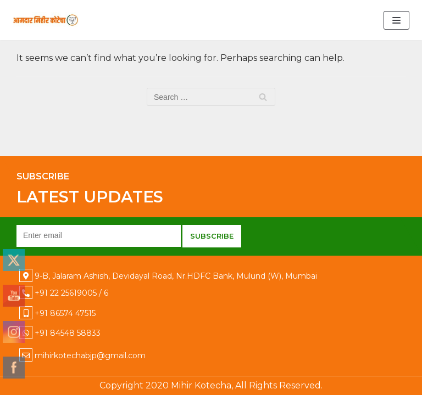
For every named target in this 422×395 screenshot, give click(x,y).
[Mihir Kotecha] (46, 20)
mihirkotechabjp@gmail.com (90, 355)
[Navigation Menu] (396, 20)
